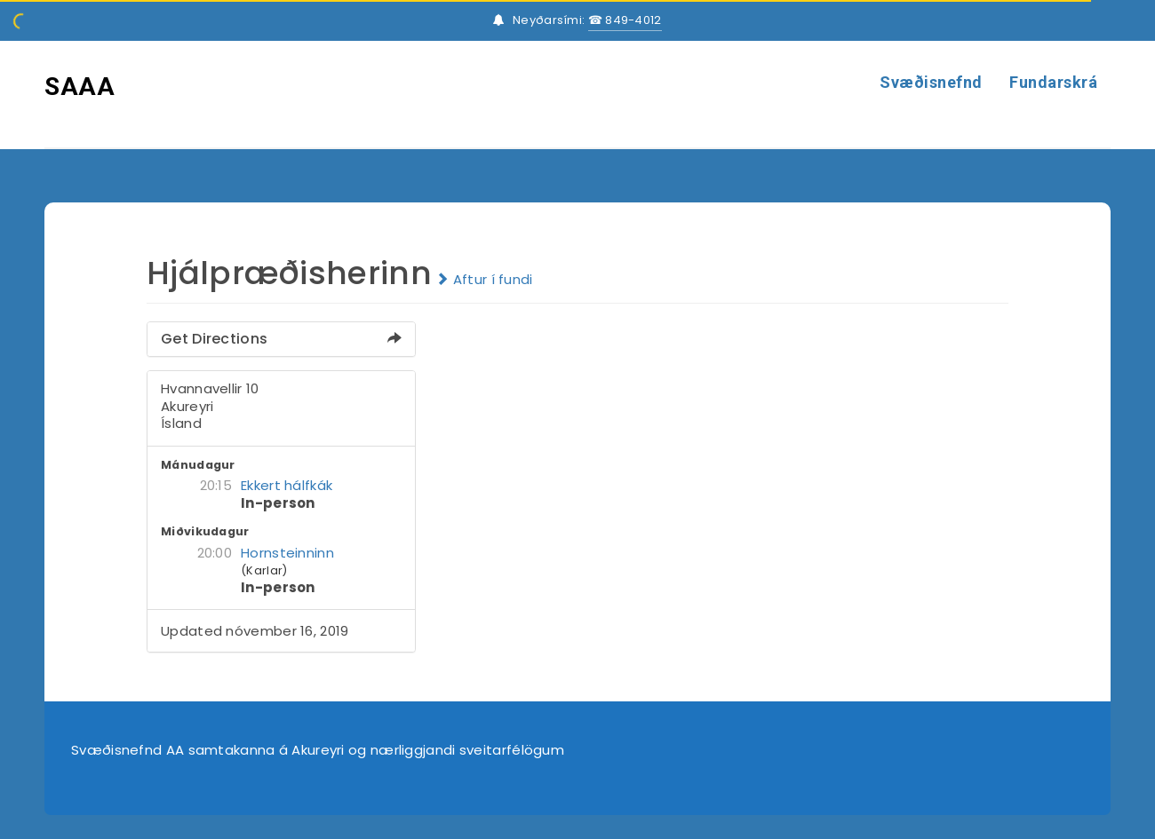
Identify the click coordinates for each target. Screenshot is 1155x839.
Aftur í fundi (484, 279)
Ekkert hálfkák (286, 485)
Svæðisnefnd (931, 82)
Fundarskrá (1053, 82)
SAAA (79, 86)
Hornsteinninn (287, 552)
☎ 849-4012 (625, 20)
